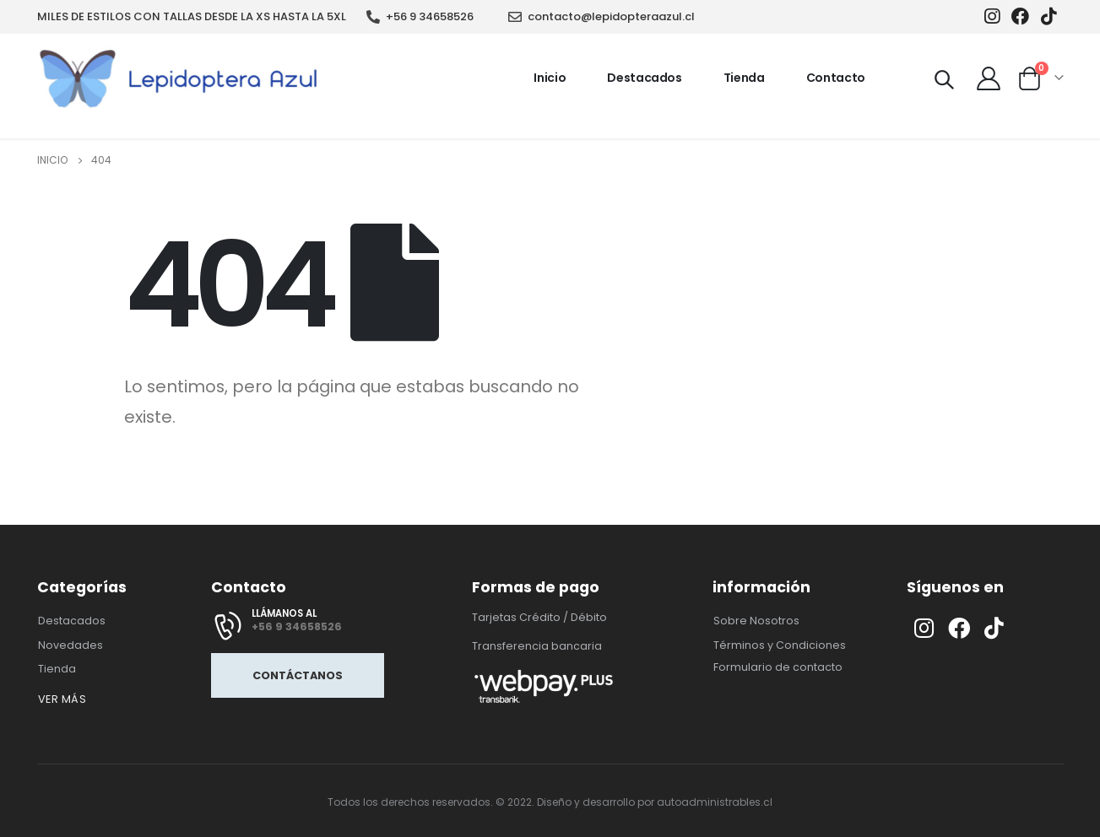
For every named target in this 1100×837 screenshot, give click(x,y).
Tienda (744, 77)
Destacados (644, 77)
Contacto (835, 77)
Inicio (550, 77)
